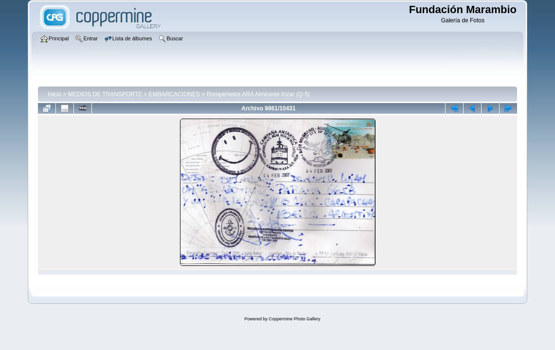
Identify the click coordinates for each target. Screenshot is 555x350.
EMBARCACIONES (174, 94)
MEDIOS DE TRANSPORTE (105, 94)
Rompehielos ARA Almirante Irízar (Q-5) (258, 94)
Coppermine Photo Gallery (294, 318)
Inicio (54, 94)
